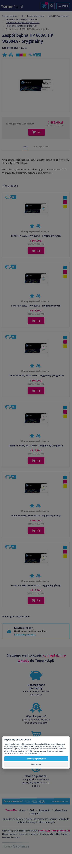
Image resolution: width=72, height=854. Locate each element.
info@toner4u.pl (61, 830)
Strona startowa (9, 16)
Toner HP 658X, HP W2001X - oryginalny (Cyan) (36, 305)
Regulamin (44, 810)
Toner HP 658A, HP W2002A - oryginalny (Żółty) (36, 515)
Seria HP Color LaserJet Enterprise (21, 19)
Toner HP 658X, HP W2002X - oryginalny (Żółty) (36, 585)
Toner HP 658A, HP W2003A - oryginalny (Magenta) (36, 375)
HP (22, 16)
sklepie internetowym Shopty (32, 834)
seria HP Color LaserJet (58, 16)
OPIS (25, 146)
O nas (22, 810)
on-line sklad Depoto (58, 834)
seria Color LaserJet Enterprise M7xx (23, 22)
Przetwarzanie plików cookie (31, 753)
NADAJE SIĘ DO (41, 146)
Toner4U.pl (44, 830)
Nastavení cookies (10, 837)
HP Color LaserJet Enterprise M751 (21, 25)
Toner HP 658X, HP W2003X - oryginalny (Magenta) (36, 445)
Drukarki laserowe (35, 16)
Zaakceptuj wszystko (36, 759)
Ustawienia (36, 764)
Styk (32, 810)
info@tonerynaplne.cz (25, 634)
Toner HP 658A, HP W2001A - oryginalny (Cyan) (36, 235)
